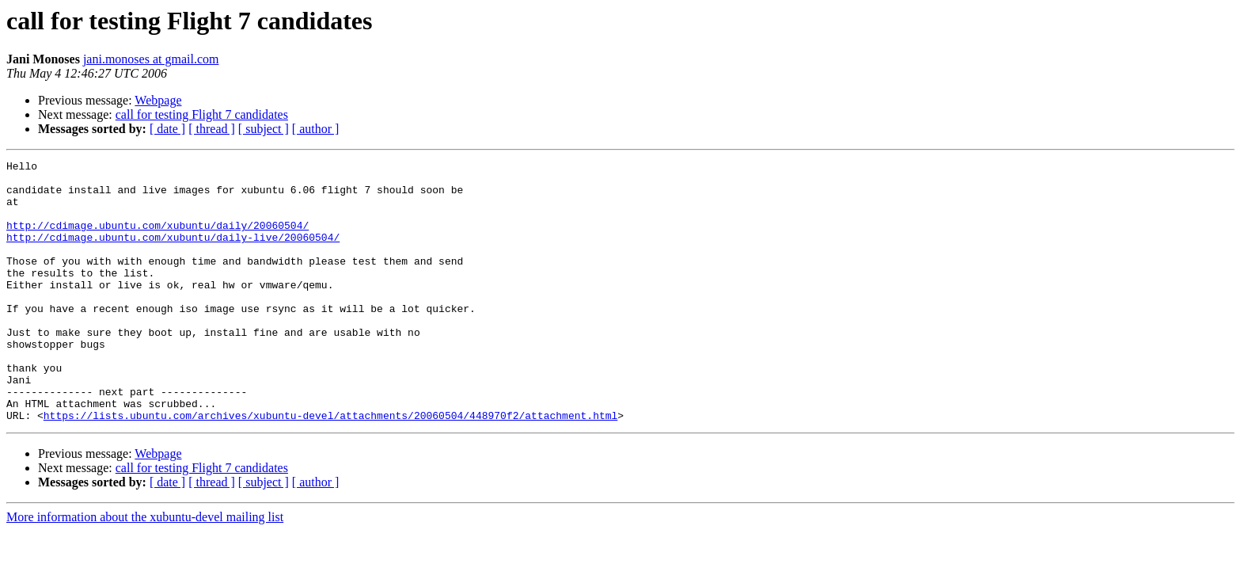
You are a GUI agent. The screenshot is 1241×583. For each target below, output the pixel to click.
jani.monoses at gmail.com (151, 59)
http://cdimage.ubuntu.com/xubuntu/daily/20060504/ (157, 239)
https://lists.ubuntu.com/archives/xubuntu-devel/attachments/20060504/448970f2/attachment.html (330, 467)
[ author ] (316, 128)
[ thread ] (211, 128)
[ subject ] (263, 128)
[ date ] (167, 128)
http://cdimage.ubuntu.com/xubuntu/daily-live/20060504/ (173, 253)
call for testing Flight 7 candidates (202, 114)
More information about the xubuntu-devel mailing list (144, 569)
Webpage (158, 100)
